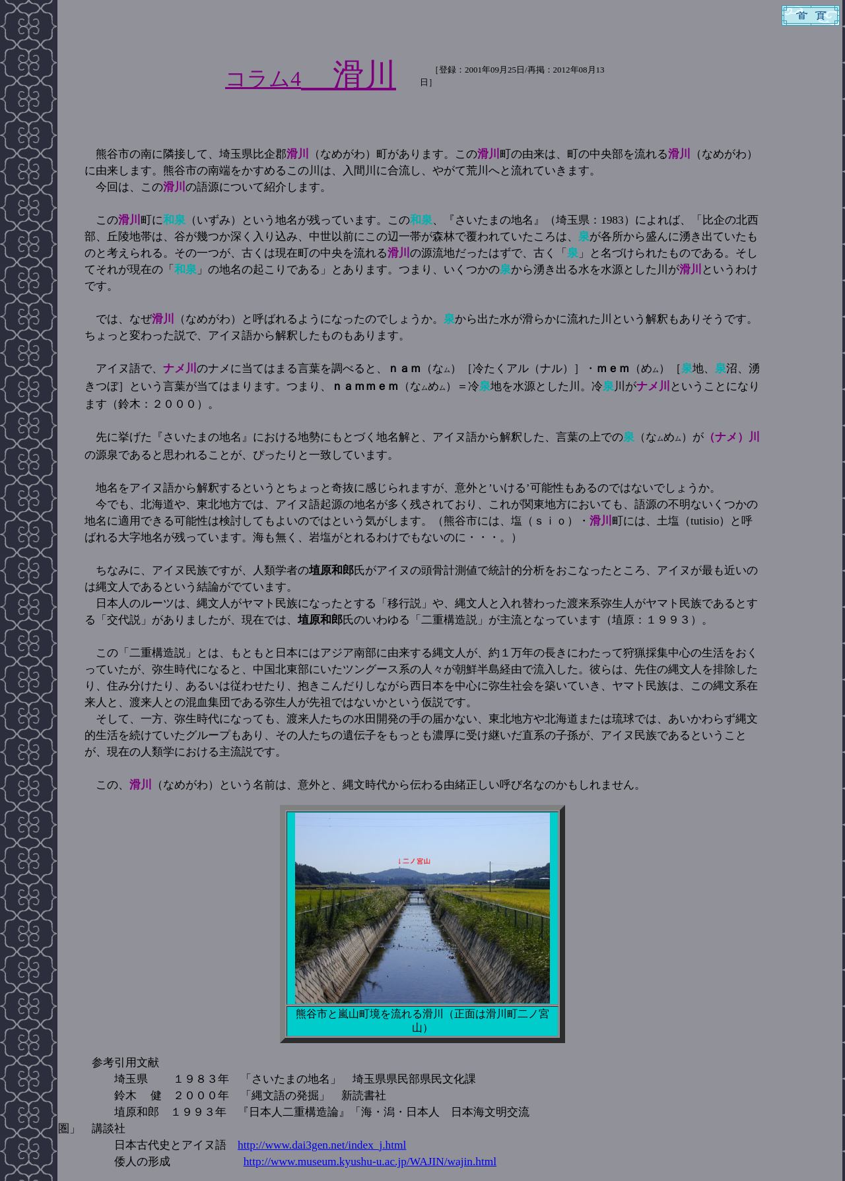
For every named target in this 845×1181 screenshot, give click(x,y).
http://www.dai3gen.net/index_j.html (322, 1145)
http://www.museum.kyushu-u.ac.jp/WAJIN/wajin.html (370, 1161)
